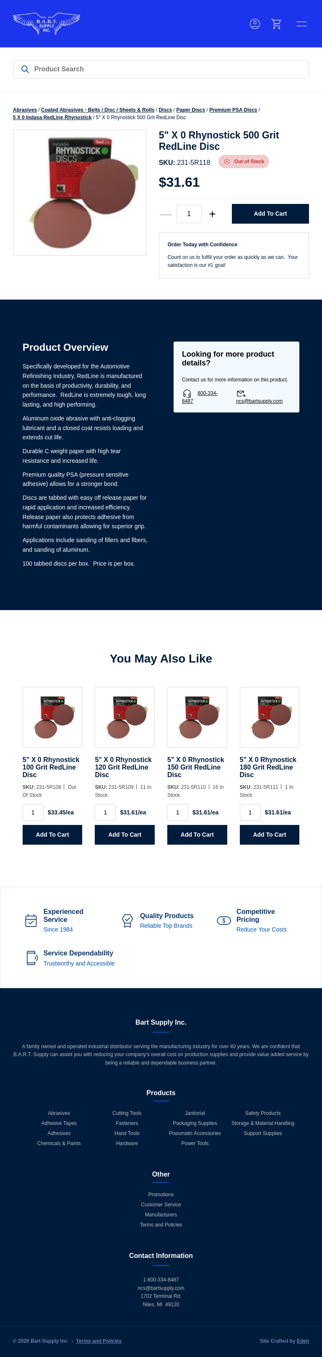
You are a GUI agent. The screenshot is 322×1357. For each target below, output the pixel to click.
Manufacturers (161, 1215)
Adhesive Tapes (59, 1123)
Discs (165, 110)
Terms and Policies (161, 1225)
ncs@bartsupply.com (259, 401)
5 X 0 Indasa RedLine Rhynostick (52, 117)
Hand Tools (127, 1133)
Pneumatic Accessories (195, 1133)
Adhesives (58, 1133)
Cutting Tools (126, 1113)
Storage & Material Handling (262, 1123)
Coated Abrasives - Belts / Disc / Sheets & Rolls (97, 110)
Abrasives (25, 110)
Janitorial (195, 1113)
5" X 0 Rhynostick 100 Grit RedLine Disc (51, 767)
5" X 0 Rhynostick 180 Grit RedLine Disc (268, 767)
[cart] (277, 24)
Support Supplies (263, 1133)
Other (161, 1174)
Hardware (127, 1143)
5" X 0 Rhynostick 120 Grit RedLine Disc (123, 767)
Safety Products (263, 1113)
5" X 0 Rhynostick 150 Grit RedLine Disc (195, 767)
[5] (53, 721)
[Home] (46, 24)
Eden (303, 1341)
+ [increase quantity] (212, 213)
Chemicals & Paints (59, 1143)
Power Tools (194, 1143)
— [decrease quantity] (165, 213)
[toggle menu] (301, 23)
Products (160, 1092)
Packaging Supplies (195, 1123)
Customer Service (161, 1205)
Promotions (161, 1195)
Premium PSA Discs (233, 110)
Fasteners (127, 1123)
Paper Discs (190, 110)
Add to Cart (270, 213)
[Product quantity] (189, 214)
